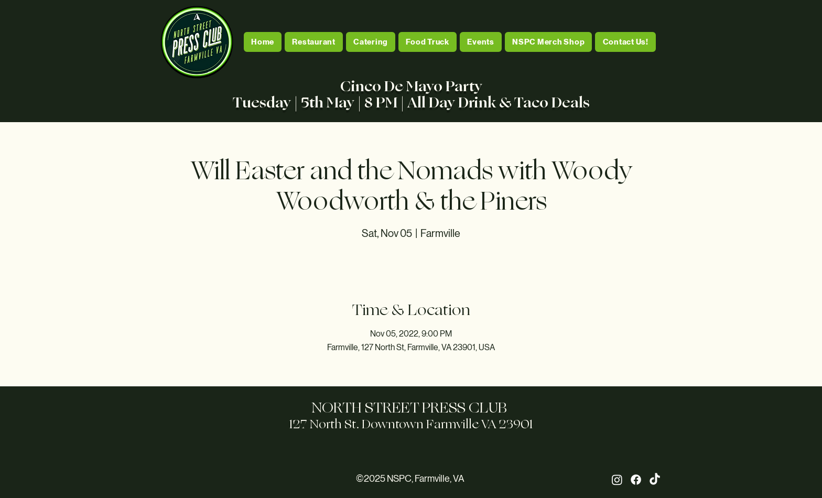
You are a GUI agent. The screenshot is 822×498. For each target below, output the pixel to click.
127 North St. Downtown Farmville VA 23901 (411, 424)
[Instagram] (617, 479)
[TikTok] (655, 479)
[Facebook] (636, 479)
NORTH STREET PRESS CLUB (410, 407)
